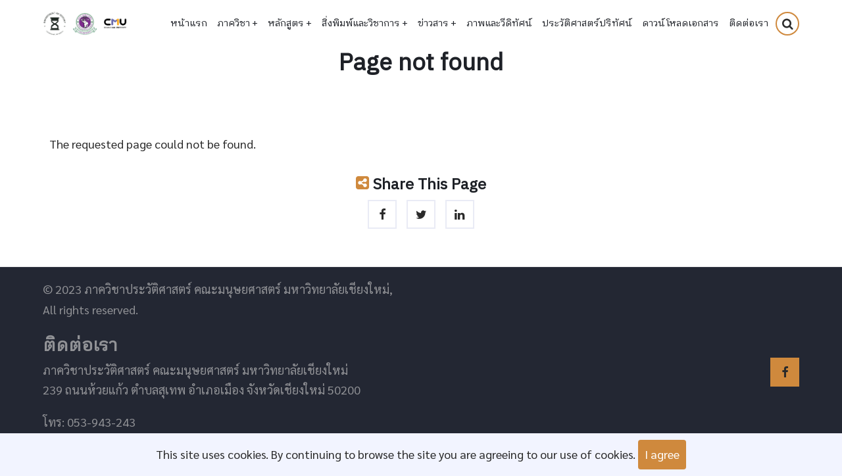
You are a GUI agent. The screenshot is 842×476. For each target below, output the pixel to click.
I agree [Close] (662, 454)
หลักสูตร (290, 24)
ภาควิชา (237, 24)
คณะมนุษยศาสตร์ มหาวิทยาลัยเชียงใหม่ (85, 24)
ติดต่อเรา (748, 24)
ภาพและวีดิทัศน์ (499, 24)
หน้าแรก (188, 24)
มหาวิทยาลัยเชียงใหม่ (115, 24)
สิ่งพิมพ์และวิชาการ (365, 24)
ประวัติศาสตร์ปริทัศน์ (587, 24)
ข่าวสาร (437, 24)
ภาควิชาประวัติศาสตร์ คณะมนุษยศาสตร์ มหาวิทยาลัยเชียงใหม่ (54, 24)
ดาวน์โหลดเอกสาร (680, 24)
